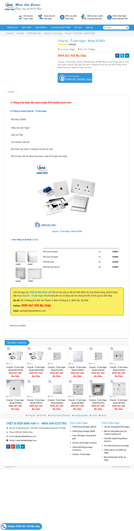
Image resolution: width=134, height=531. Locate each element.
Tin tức (78, 27)
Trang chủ (12, 27)
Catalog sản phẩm (60, 27)
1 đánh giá (72, 44)
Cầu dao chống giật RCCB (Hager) (117, 427)
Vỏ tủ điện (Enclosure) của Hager (116, 445)
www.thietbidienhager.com (26, 440)
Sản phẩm (40, 27)
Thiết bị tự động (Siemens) (59, 415)
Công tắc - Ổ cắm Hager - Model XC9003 (67, 231)
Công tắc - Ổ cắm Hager (81, 454)
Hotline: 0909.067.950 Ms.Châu (20, 526)
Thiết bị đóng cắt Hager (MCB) (83, 431)
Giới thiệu (26, 27)
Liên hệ (89, 27)
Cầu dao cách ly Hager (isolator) (84, 443)
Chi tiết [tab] (11, 91)
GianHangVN (125, 467)
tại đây (35, 239)
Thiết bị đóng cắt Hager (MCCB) (84, 427)
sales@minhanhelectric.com (25, 436)
